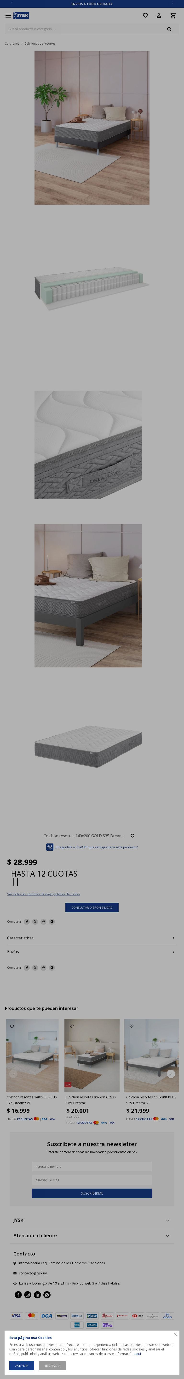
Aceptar (21, 1365)
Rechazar (52, 1365)
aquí (137, 1353)
